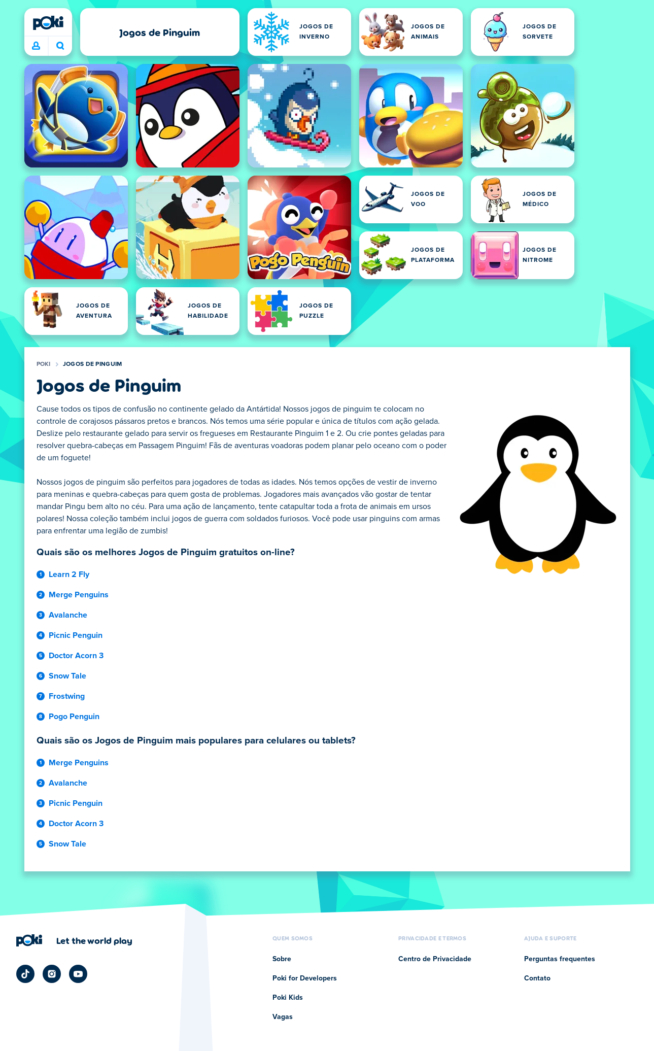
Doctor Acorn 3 (76, 656)
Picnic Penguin (75, 635)
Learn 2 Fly (69, 574)
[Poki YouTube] (78, 974)
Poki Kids (287, 997)
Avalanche (68, 615)
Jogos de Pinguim (92, 364)
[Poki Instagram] (52, 974)
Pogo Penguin (74, 717)
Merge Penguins (79, 595)
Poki (44, 364)
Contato (537, 978)
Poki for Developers (304, 978)
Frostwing (67, 696)
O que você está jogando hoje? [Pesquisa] (60, 46)
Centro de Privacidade (434, 959)
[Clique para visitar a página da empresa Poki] (74, 940)
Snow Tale (67, 676)
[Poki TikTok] (25, 974)
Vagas (282, 1017)
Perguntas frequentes (559, 959)
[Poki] (48, 23)
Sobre (281, 959)
